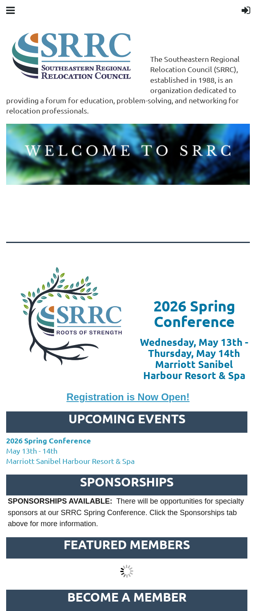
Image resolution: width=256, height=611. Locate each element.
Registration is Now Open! (128, 396)
